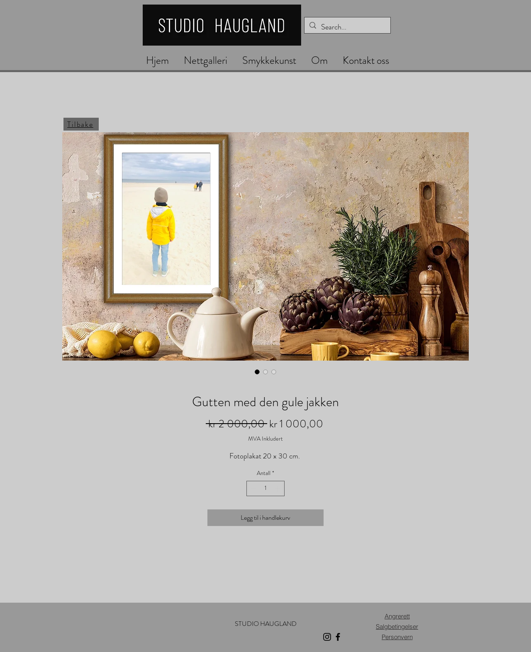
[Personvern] (397, 637)
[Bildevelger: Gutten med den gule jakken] (257, 372)
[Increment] (278, 488)
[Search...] (347, 27)
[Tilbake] (81, 124)
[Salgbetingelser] (397, 626)
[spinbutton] (265, 488)
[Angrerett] (397, 616)
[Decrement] (253, 488)
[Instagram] (327, 637)
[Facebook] (338, 637)
